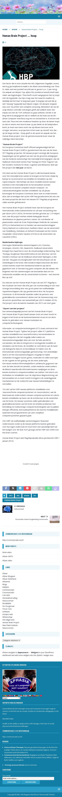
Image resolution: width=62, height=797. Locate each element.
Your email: (6, 775)
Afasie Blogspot (8, 576)
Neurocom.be (7, 601)
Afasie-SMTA (7, 556)
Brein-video (7, 552)
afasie (26, 496)
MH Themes (50, 795)
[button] (58, 16)
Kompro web (7, 614)
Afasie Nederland (9, 579)
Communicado (8, 592)
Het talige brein (8, 620)
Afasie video (7, 560)
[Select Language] (11, 698)
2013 (10, 496)
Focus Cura (6, 609)
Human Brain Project (13, 500)
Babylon (5, 587)
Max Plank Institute (10, 625)
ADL (18, 496)
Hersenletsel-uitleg (9, 598)
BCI (35, 496)
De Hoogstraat (8, 606)
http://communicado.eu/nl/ (13, 540)
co (5, 42)
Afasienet (6, 581)
